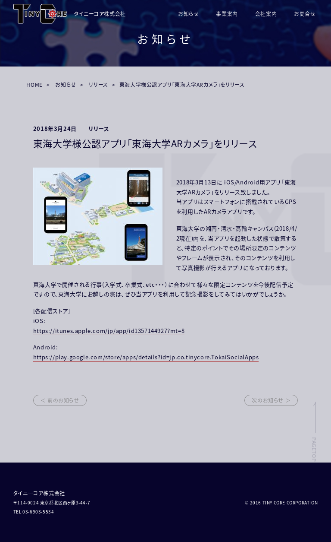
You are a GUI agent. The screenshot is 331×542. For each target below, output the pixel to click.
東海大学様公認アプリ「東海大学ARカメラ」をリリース (182, 85)
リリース (98, 85)
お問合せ (304, 14)
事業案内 (226, 14)
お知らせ (188, 14)
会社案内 (266, 14)
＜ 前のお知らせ (60, 400)
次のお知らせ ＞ (271, 400)
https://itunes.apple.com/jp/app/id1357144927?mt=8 (108, 330)
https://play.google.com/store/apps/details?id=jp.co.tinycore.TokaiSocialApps (146, 357)
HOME (34, 85)
